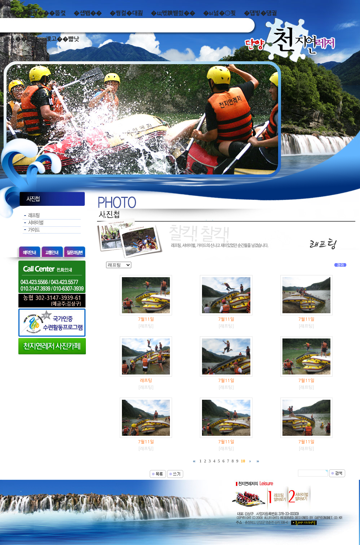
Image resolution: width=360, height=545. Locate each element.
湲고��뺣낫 (62, 39)
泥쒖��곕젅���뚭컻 (35, 13)
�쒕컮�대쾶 (126, 13)
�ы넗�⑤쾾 (219, 13)
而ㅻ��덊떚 (21, 39)
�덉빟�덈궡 (260, 13)
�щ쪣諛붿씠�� (173, 13)
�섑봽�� (88, 13)
